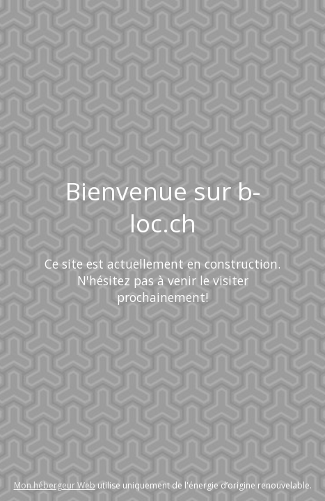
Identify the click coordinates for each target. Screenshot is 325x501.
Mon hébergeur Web (54, 485)
